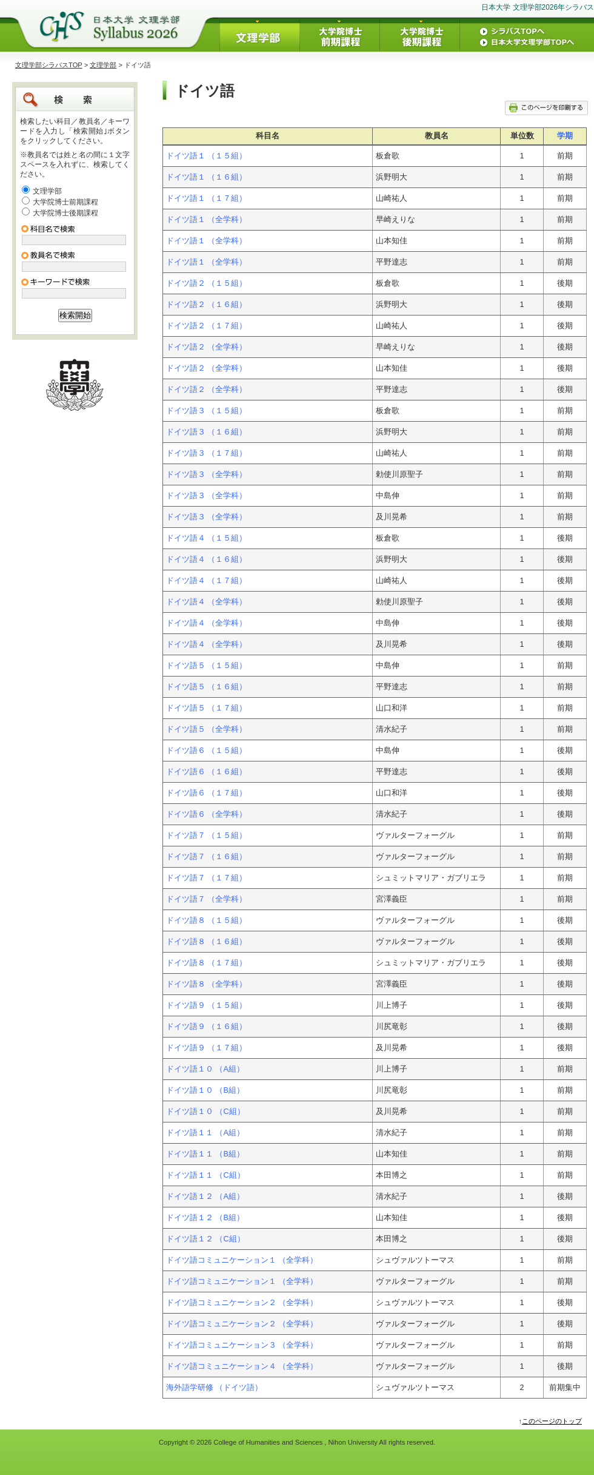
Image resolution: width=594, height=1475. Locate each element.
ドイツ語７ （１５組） (206, 835)
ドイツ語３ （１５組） (206, 411)
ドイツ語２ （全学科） (206, 347)
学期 (565, 136)
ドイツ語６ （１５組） (206, 750)
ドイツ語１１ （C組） (205, 1175)
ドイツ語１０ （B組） (205, 1090)
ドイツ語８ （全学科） (206, 984)
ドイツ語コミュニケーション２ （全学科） (242, 1302)
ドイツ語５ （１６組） (206, 687)
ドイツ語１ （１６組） (206, 177)
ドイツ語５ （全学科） (206, 729)
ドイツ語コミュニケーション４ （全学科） (242, 1366)
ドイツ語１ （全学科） (206, 219)
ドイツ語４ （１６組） (206, 559)
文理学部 (103, 65)
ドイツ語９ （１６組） (206, 1026)
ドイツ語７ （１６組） (206, 856)
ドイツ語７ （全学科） (206, 899)
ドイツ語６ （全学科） (206, 814)
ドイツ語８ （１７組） (206, 963)
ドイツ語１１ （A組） (205, 1133)
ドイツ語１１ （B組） (205, 1154)
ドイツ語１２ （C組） (205, 1239)
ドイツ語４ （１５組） (206, 538)
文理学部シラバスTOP (48, 65)
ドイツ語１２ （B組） (205, 1217)
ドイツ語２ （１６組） (206, 304)
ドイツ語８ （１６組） (206, 941)
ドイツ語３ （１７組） (206, 453)
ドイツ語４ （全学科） (206, 602)
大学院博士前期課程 (65, 202)
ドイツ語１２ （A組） (205, 1196)
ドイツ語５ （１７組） (206, 708)
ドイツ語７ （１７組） (206, 878)
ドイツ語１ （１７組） (206, 198)
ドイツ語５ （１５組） (206, 665)
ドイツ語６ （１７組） (206, 793)
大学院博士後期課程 (65, 213)
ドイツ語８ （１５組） (206, 920)
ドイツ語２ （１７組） (206, 326)
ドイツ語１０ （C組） (205, 1111)
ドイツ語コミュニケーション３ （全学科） (242, 1345)
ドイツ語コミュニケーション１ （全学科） (242, 1260)
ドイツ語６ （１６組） (206, 772)
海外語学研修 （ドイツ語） (214, 1387)
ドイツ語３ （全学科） (206, 474)
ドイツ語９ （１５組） (206, 1005)
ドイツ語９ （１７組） (206, 1048)
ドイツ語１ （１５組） (206, 156)
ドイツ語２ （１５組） (206, 283)
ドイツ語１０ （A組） (205, 1069)
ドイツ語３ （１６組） (206, 432)
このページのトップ (552, 1421)
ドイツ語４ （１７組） (206, 580)
